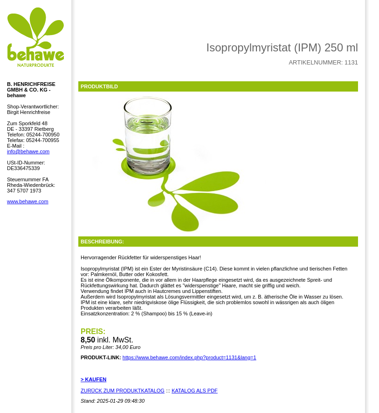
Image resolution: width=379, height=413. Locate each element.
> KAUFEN (93, 379)
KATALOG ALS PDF (195, 390)
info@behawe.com (28, 151)
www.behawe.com (27, 201)
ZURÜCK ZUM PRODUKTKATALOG (123, 390)
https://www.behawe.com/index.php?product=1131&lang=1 (189, 357)
